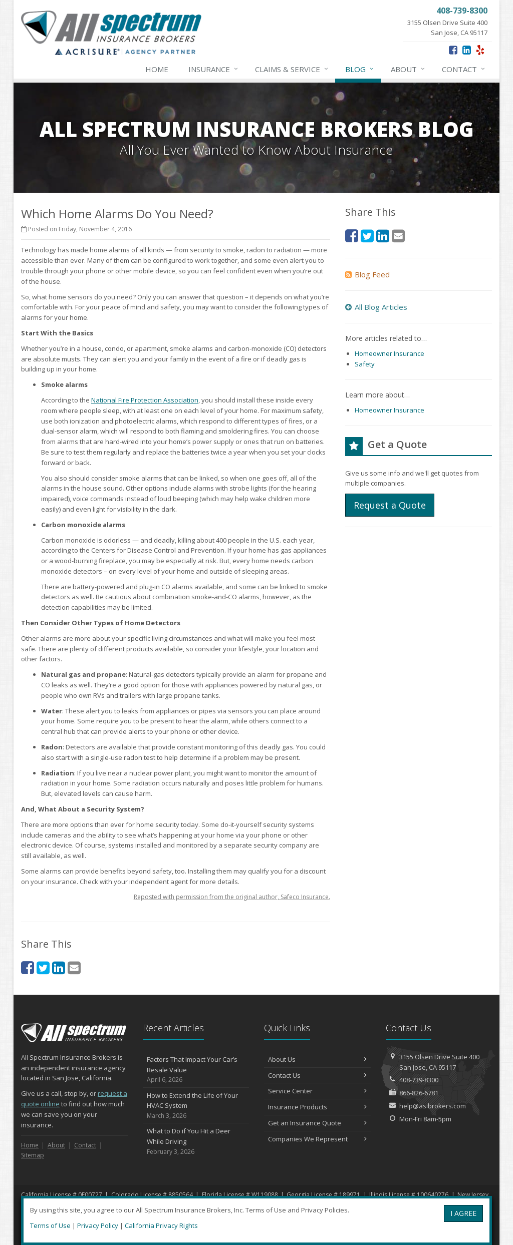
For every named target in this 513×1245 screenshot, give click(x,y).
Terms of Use (50, 1225)
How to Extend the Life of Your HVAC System (196, 1106)
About (408, 69)
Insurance (213, 69)
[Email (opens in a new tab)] (74, 967)
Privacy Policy (97, 1225)
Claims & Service (292, 69)
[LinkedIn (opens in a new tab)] (466, 50)
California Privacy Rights (161, 1225)
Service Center (317, 1090)
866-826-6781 (418, 1092)
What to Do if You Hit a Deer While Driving (196, 1141)
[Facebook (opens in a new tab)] (453, 50)
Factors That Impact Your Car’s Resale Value (196, 1070)
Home (156, 69)
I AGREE (463, 1213)
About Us (317, 1059)
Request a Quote (390, 505)
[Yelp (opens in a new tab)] (480, 50)
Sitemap (32, 1155)
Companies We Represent (317, 1138)
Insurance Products (317, 1106)
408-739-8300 (418, 1079)
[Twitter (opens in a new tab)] (43, 967)
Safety (365, 363)
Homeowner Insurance (389, 353)
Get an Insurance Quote (317, 1122)
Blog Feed (367, 274)
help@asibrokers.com (432, 1105)
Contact (464, 69)
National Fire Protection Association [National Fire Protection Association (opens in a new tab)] (144, 399)
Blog (360, 69)
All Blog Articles (376, 307)
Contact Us (317, 1075)
